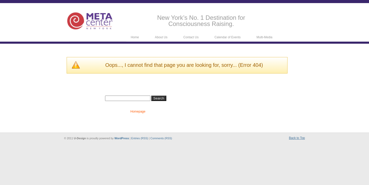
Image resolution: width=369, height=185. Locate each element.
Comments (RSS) (161, 138)
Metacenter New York (90, 21)
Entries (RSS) (139, 138)
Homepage (138, 111)
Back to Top (297, 138)
